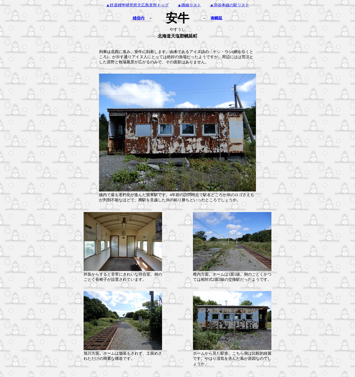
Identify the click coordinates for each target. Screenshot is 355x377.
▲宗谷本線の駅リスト (229, 5)
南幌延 (216, 18)
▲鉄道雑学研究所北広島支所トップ (137, 5)
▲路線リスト (189, 5)
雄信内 (138, 18)
